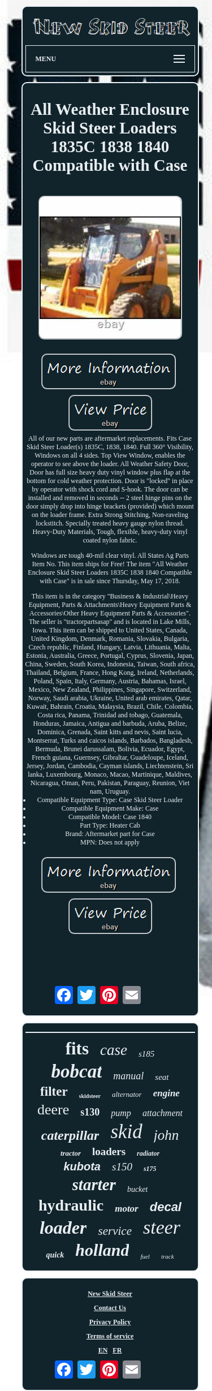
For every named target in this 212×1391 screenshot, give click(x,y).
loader (63, 1227)
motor (127, 1208)
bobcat (76, 1071)
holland (102, 1250)
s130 (89, 1112)
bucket (137, 1189)
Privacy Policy (110, 1322)
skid (126, 1132)
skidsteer (90, 1096)
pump (121, 1113)
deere (53, 1109)
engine (166, 1093)
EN (103, 1350)
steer (161, 1227)
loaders (109, 1151)
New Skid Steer (110, 1294)
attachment (162, 1113)
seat (161, 1077)
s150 (122, 1167)
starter (94, 1184)
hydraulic (70, 1205)
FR (117, 1350)
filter (54, 1091)
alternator (127, 1094)
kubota (82, 1166)
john (166, 1135)
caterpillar (70, 1135)
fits (77, 1048)
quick (55, 1255)
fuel (145, 1256)
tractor (70, 1153)
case (113, 1049)
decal (165, 1207)
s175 (150, 1169)
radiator (148, 1153)
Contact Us (110, 1308)
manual (128, 1076)
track (167, 1256)
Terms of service (110, 1336)
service (114, 1231)
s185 (146, 1053)
